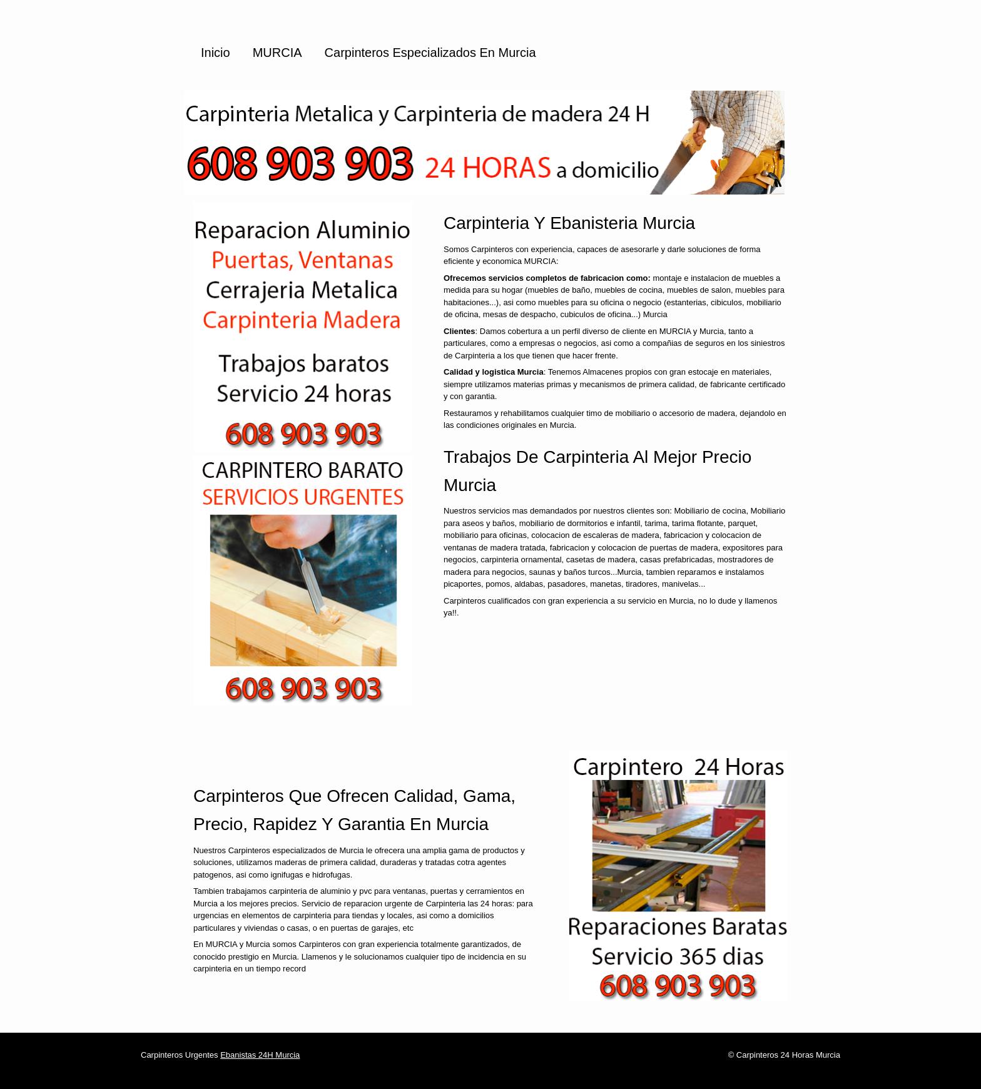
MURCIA (277, 52)
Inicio (215, 52)
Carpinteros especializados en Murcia (430, 52)
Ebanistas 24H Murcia (260, 1055)
